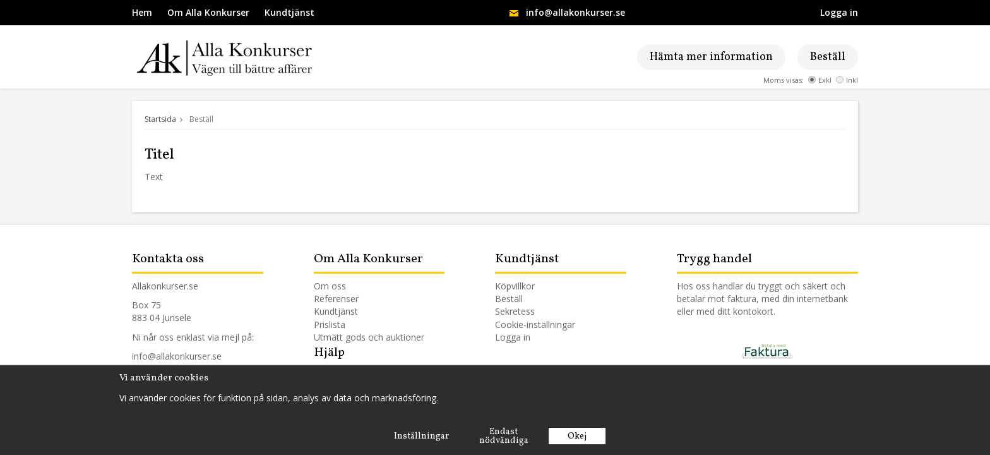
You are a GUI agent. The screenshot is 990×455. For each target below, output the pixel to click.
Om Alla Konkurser (208, 12)
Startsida (160, 119)
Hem (142, 12)
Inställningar (421, 436)
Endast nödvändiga (503, 436)
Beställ (827, 57)
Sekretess (515, 311)
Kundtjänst (289, 12)
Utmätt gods (340, 337)
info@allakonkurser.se (575, 12)
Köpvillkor (515, 286)
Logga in (839, 12)
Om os (328, 286)
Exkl (820, 80)
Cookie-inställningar (535, 324)
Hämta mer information (711, 57)
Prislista (329, 324)
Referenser (336, 299)
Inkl (847, 80)
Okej (577, 436)
